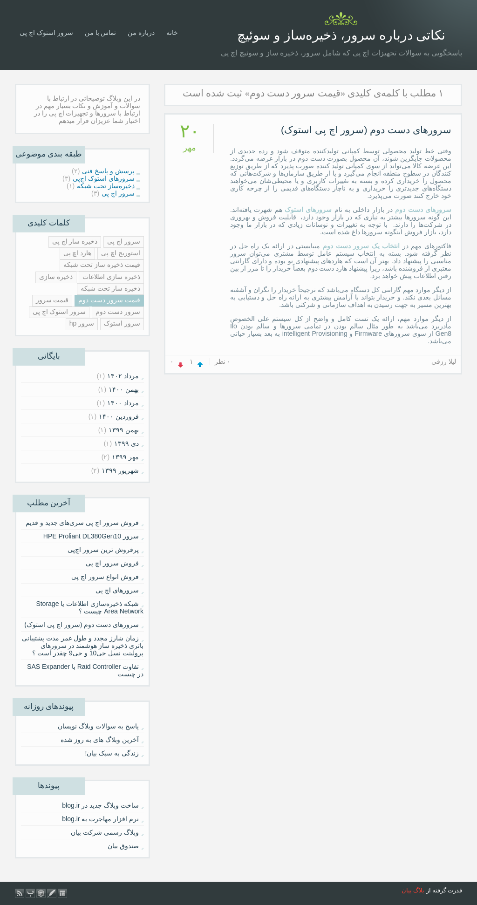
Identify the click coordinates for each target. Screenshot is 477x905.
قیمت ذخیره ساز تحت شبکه (101, 264)
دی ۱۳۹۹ (126, 443)
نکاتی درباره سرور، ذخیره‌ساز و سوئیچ (341, 35)
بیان (407, 890)
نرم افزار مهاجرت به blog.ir (100, 819)
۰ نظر (223, 361)
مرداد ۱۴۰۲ (123, 376)
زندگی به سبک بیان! (112, 753)
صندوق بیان (123, 846)
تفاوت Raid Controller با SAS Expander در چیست (85, 670)
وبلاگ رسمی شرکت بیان (105, 832)
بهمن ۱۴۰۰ (124, 389)
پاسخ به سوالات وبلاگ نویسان (98, 726)
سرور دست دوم (117, 311)
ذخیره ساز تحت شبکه (110, 288)
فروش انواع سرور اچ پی (105, 576)
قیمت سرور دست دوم (109, 300)
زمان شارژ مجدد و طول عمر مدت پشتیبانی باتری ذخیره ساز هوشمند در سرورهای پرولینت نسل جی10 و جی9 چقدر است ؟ (82, 645)
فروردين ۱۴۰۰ (119, 416)
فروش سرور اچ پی (112, 563)
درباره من (141, 32)
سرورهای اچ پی (117, 590)
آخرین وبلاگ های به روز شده (100, 739)
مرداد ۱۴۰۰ (123, 403)
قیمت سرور (52, 300)
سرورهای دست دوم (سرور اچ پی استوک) (366, 129)
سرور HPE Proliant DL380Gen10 (91, 536)
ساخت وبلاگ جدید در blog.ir (100, 805)
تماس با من (100, 32)
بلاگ (418, 890)
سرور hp (81, 323)
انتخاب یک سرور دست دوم (361, 246)
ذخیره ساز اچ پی (75, 241)
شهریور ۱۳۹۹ (120, 470)
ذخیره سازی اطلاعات (111, 276)
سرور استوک (122, 323)
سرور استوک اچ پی (46, 32)
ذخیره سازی (56, 276)
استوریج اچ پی (120, 253)
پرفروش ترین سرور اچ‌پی (103, 549)
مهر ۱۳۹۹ (125, 457)
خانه (172, 32)
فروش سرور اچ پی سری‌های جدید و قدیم (82, 522)
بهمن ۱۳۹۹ (124, 430)
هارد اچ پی (77, 253)
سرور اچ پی (123, 241)
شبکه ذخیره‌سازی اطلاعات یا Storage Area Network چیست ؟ (89, 607)
